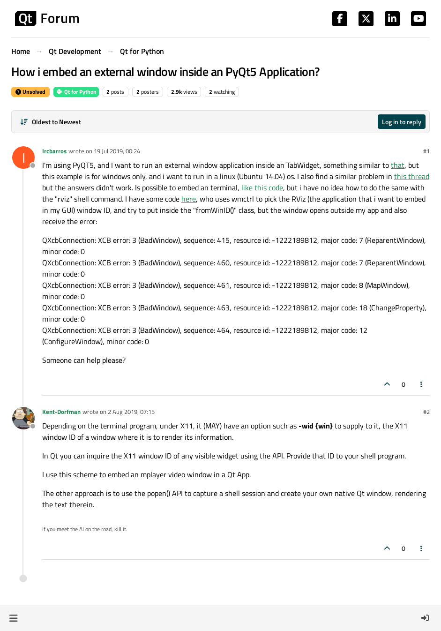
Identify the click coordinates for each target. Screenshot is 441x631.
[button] (13, 617)
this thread (411, 176)
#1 (426, 151)
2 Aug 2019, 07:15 (131, 411)
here (188, 198)
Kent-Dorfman (61, 411)
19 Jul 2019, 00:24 (117, 151)
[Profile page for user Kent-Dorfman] (23, 418)
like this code (262, 187)
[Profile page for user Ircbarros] (23, 157)
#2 (426, 411)
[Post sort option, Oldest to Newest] (50, 121)
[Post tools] (421, 384)
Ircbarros (54, 151)
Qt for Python (76, 91)
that (397, 165)
